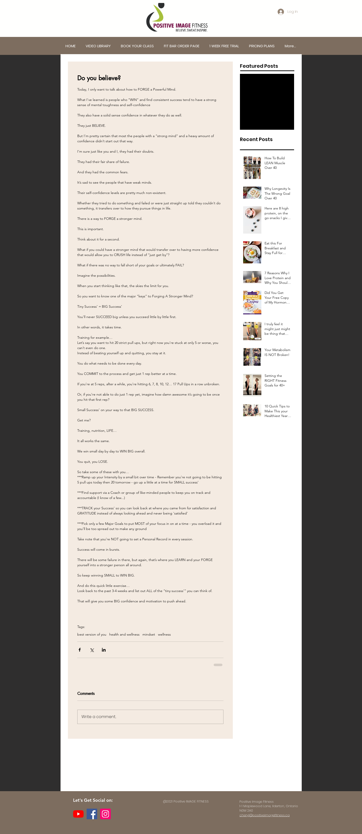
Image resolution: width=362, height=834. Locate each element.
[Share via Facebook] (79, 649)
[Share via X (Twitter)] (91, 649)
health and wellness (124, 634)
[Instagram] (105, 814)
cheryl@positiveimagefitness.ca (264, 815)
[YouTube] (78, 814)
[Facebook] (92, 814)
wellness (164, 634)
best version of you (91, 634)
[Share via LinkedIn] (103, 649)
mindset (148, 634)
